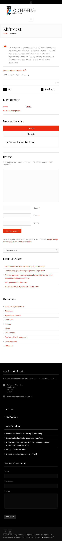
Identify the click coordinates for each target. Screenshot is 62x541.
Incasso (8, 324)
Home (5, 33)
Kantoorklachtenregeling (31, 537)
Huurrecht (9, 320)
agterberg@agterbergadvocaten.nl (20, 396)
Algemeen (9, 311)
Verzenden (10, 517)
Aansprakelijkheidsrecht (14, 306)
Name (37, 208)
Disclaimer (16, 537)
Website (37, 223)
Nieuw (7, 328)
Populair (31, 128)
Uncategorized (11, 341)
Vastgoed (9, 346)
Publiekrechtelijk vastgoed (15, 337)
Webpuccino (48, 537)
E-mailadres (9, 482)
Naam (7, 472)
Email (36, 216)
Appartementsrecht (13, 315)
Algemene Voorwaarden (36, 535)
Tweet (5, 106)
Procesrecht (10, 333)
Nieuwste (31, 134)
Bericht (7, 492)
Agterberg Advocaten (17, 535)
